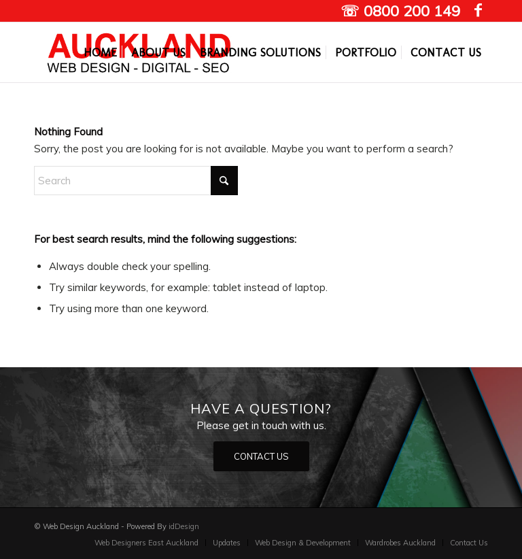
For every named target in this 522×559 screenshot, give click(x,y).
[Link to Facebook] (478, 10)
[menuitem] (100, 52)
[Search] (136, 180)
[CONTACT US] (261, 456)
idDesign (184, 526)
